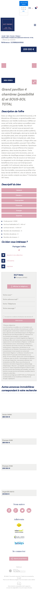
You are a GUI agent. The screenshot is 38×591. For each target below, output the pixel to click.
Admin (33, 579)
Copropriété (19, 200)
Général (19, 190)
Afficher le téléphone (19, 286)
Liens (29, 579)
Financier (19, 205)
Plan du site (6, 579)
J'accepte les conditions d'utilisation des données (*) (19, 316)
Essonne (12, 36)
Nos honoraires (23, 579)
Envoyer (19, 320)
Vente (7, 36)
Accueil (3, 36)
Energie (19, 210)
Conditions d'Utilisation (22, 376)
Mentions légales (14, 579)
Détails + (19, 195)
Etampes (18, 36)
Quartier (19, 215)
